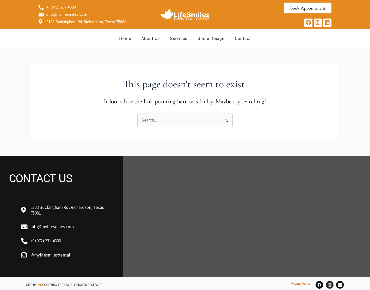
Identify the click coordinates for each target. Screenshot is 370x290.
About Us (150, 38)
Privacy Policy (300, 284)
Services (178, 38)
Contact (243, 38)
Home (125, 38)
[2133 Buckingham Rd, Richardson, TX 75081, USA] (246, 216)
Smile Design (211, 38)
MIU (40, 285)
